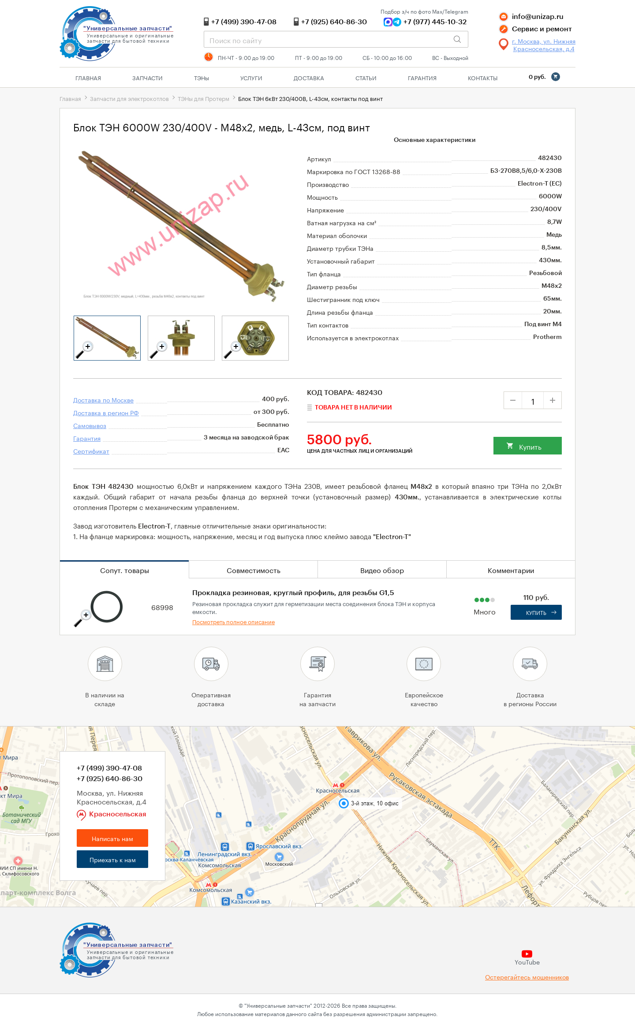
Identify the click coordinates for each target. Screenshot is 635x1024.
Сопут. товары (124, 569)
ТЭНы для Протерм (203, 97)
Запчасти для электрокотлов (129, 97)
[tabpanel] (107, 338)
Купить (530, 445)
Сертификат (91, 450)
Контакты (482, 77)
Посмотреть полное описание (233, 621)
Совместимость (253, 569)
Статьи (366, 77)
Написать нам (112, 838)
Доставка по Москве (103, 399)
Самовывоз (89, 425)
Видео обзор (382, 569)
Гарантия (422, 77)
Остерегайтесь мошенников (527, 976)
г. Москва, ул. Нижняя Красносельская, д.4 (543, 44)
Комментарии (511, 569)
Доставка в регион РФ (106, 412)
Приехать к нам (113, 859)
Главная (88, 77)
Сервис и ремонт (542, 29)
